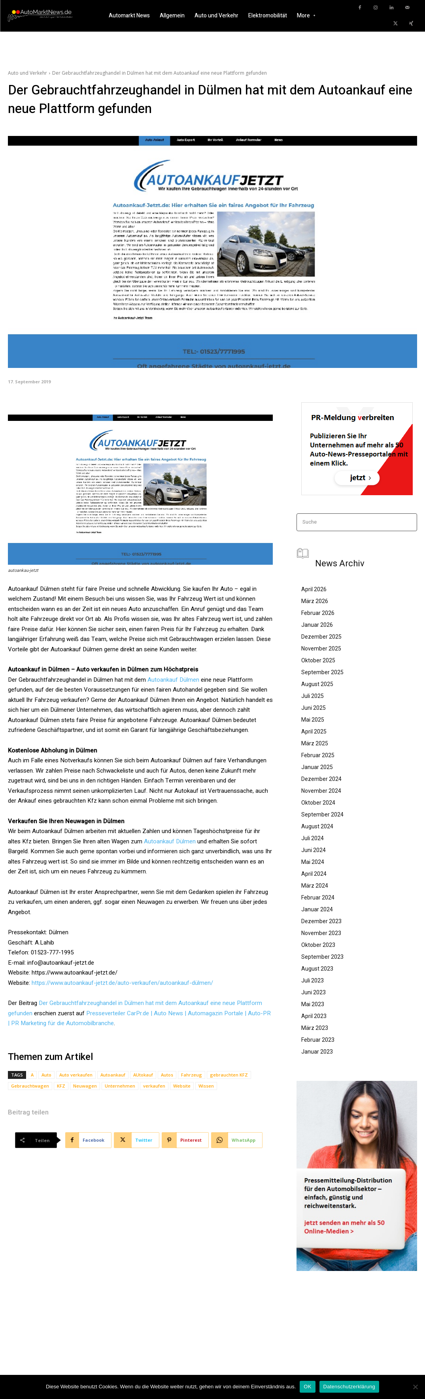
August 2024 (317, 826)
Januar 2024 (317, 909)
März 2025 (314, 743)
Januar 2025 (317, 767)
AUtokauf (143, 1075)
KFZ (61, 1086)
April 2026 (314, 589)
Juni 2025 (313, 708)
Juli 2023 (312, 980)
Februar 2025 (317, 755)
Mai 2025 (312, 719)
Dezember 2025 (321, 637)
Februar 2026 (317, 613)
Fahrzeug (191, 1075)
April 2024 (314, 874)
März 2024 (314, 885)
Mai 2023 (312, 1004)
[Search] (408, 522)
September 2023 (322, 957)
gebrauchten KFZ (229, 1075)
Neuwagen (85, 1086)
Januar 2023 (317, 1051)
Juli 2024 (312, 838)
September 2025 (322, 672)
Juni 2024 (313, 850)
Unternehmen (120, 1086)
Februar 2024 (317, 897)
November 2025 (321, 648)
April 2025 (314, 731)
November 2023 (321, 933)
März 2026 (314, 601)
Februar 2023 (317, 1040)
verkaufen (154, 1086)
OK (307, 1387)
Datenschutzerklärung (349, 1387)
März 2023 (314, 1028)
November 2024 (321, 791)
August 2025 (317, 684)
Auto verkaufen (76, 1075)
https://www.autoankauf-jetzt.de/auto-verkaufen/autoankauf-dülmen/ (122, 983)
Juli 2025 (312, 696)
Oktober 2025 (318, 660)
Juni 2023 (313, 992)
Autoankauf (112, 1075)
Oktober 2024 (318, 802)
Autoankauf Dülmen (173, 679)
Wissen (206, 1086)
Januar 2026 (317, 625)
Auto (46, 1075)
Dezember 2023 (321, 921)
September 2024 (322, 814)
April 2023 (314, 1016)
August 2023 (317, 968)
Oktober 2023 (318, 945)
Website (182, 1086)
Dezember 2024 (321, 779)
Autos (167, 1075)
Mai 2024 (312, 862)
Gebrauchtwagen (30, 1086)
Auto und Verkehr (27, 73)
